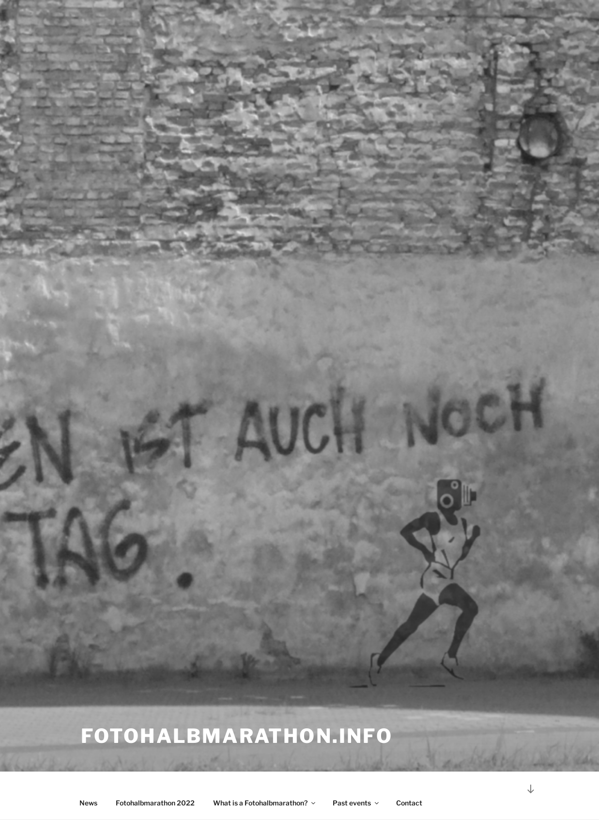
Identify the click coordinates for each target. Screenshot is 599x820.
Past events (356, 803)
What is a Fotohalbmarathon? (265, 803)
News (88, 803)
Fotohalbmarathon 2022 (155, 803)
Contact (409, 803)
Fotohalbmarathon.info (237, 736)
